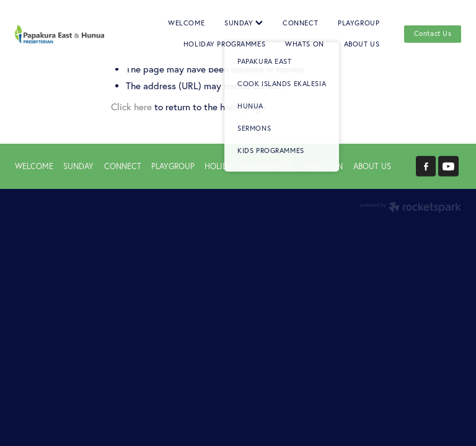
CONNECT (300, 23)
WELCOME (186, 23)
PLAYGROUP (358, 23)
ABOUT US (362, 44)
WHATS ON (304, 44)
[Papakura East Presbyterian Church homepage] (59, 34)
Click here (131, 107)
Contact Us (433, 33)
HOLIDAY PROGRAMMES (224, 44)
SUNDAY (243, 23)
